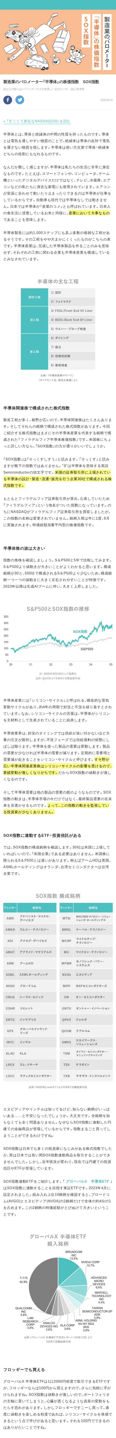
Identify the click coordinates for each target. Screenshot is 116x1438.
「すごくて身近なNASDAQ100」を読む (39, 120)
